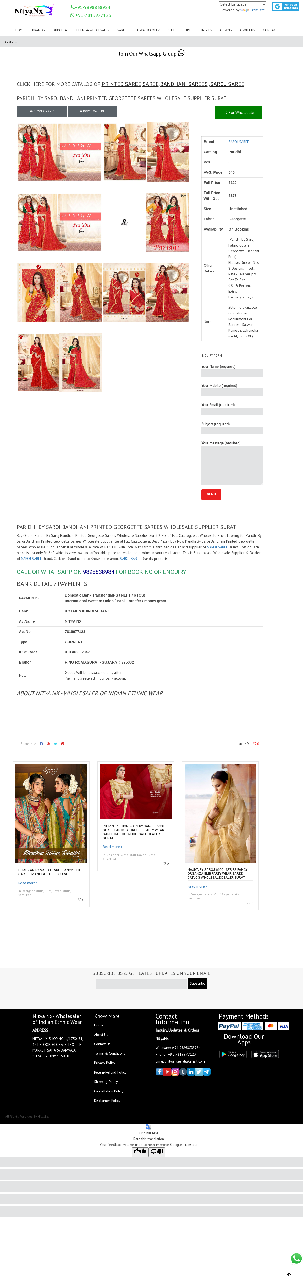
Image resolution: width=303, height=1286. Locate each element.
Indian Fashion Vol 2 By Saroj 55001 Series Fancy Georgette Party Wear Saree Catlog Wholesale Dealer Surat (133, 832)
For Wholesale (239, 112)
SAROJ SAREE (227, 84)
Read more (27, 882)
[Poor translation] (156, 1152)
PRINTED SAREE (121, 84)
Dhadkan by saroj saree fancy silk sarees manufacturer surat (49, 872)
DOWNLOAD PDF (92, 111)
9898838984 (98, 572)
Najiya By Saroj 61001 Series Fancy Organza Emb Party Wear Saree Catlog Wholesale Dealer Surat (217, 873)
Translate (252, 10)
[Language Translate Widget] (242, 4)
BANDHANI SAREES (184, 84)
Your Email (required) (232, 408)
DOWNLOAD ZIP (42, 111)
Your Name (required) (232, 370)
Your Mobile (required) (232, 389)
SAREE (150, 84)
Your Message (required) (232, 463)
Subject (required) (232, 428)
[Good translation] (140, 1152)
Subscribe (197, 983)
